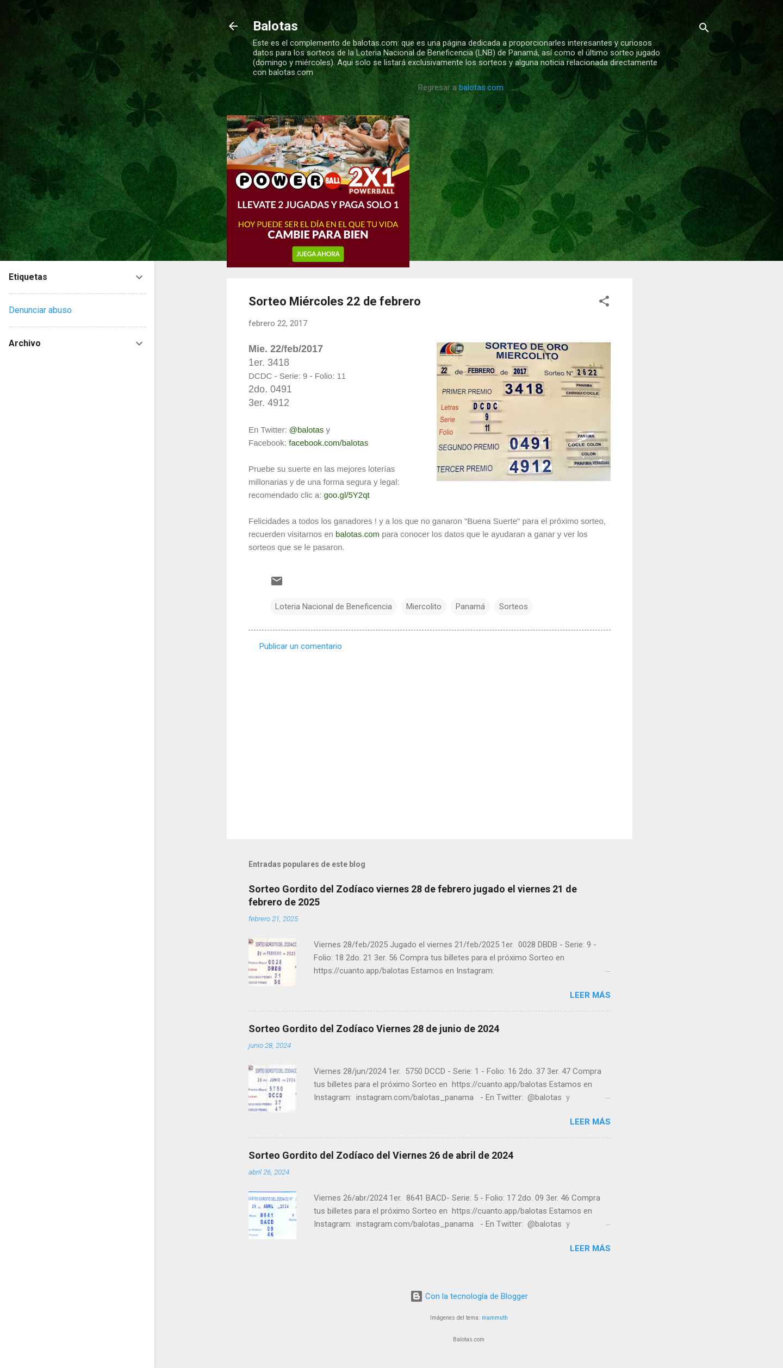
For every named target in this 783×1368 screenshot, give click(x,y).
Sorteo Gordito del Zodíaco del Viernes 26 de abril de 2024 (380, 1155)
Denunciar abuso (40, 310)
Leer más (590, 995)
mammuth (495, 1317)
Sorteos (513, 606)
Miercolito (424, 606)
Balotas (275, 26)
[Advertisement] (676, 278)
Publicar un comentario (300, 646)
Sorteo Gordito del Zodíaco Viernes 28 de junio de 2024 (373, 1028)
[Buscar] (704, 29)
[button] (604, 303)
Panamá (470, 606)
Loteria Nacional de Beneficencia (333, 606)
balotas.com (481, 87)
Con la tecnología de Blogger (469, 1296)
